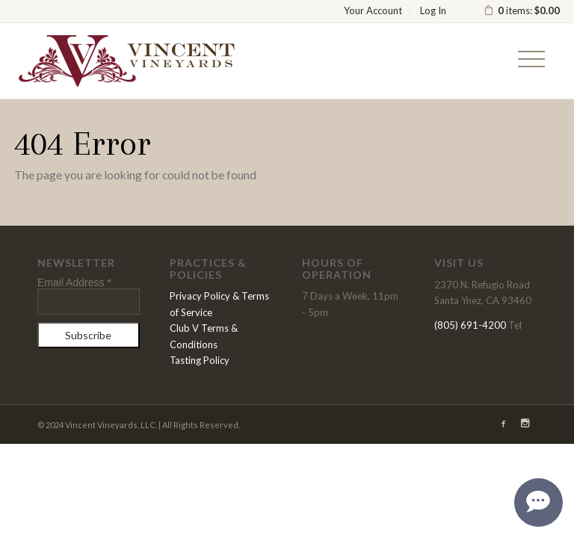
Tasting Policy (199, 360)
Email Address (74, 282)
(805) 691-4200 (470, 325)
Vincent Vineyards (126, 60)
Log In (433, 10)
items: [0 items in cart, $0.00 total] (522, 10)
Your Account (373, 10)
